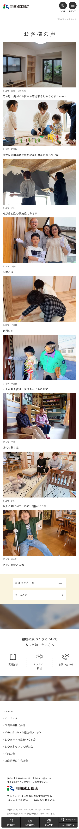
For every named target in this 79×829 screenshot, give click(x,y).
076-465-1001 (20, 799)
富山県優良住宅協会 (16, 760)
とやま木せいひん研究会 (19, 746)
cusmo (9, 711)
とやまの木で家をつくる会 (20, 739)
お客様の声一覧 (25, 582)
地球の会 (10, 753)
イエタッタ (11, 718)
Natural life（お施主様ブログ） (23, 732)
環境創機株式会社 (15, 725)
